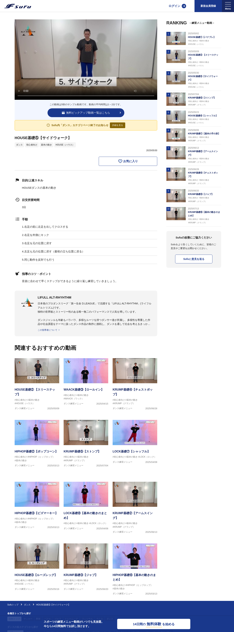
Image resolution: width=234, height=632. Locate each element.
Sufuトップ (12, 604)
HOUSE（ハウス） (65, 144)
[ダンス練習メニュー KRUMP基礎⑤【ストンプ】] (86, 446)
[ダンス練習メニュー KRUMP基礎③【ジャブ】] (86, 569)
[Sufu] (15, 6)
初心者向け (31, 144)
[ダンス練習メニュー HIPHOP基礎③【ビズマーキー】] (37, 508)
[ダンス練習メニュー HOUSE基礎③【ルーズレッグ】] (37, 569)
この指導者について (47, 330)
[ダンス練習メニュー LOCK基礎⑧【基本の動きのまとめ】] (86, 508)
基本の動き (46, 144)
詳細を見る (117, 125)
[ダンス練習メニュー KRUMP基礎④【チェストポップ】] (135, 384)
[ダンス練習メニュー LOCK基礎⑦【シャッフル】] (135, 446)
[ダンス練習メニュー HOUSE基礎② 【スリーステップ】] (37, 384)
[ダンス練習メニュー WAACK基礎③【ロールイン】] (86, 384)
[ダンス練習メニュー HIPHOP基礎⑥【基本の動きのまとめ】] (135, 569)
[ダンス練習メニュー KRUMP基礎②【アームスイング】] (135, 508)
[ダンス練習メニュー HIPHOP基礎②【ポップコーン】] (37, 446)
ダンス (19, 144)
